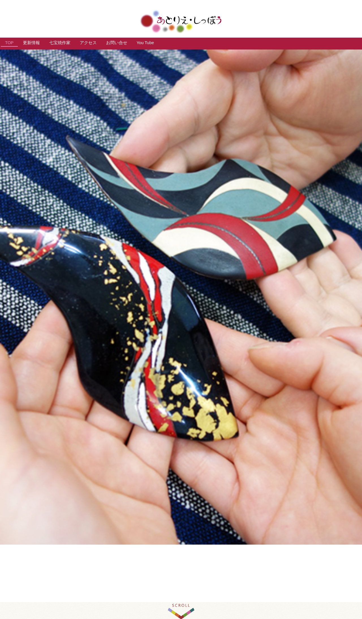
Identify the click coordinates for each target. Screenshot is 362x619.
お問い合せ (116, 42)
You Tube (145, 42)
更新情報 (31, 42)
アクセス (88, 42)
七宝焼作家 (59, 42)
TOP (9, 42)
